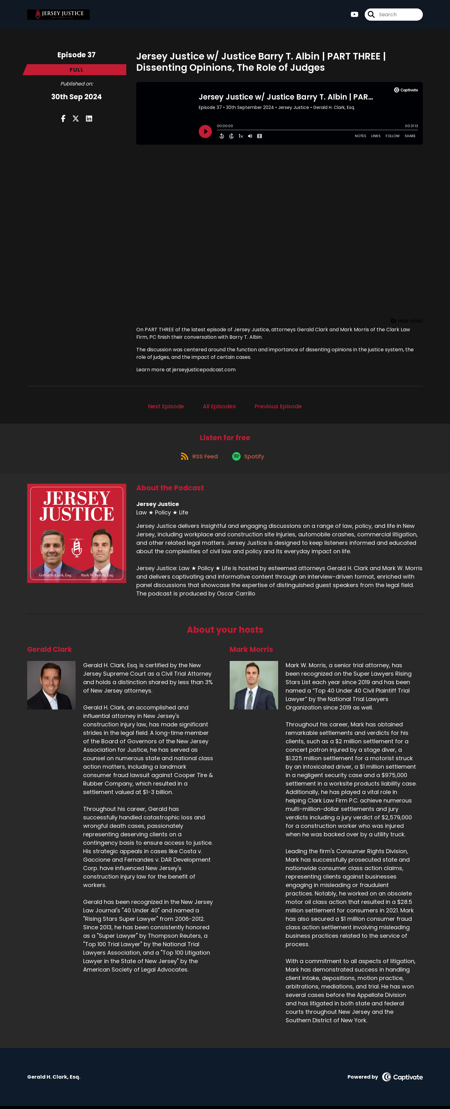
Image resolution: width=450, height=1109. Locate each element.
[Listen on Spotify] (249, 459)
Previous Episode (278, 406)
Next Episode (166, 406)
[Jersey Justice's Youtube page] (354, 15)
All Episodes (219, 406)
